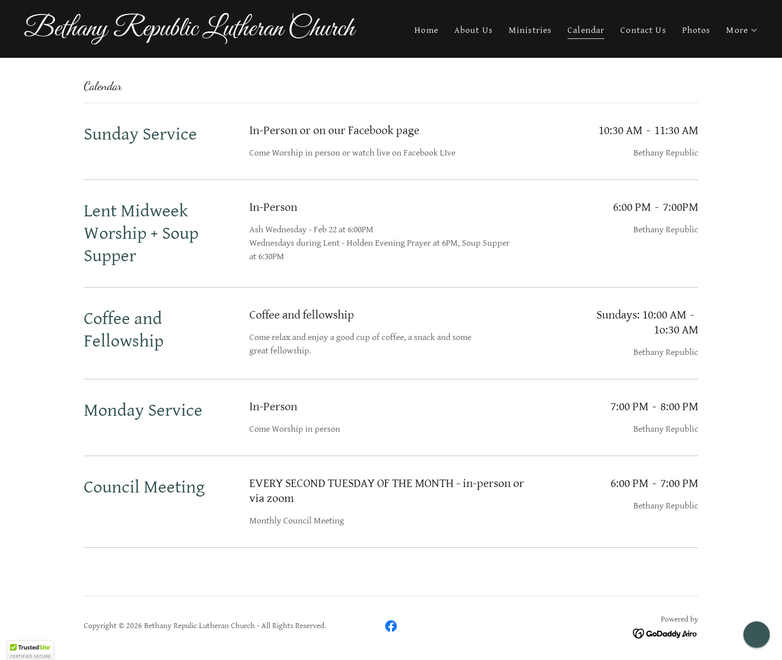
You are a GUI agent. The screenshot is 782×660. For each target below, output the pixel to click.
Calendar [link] (586, 30)
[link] (203, 32)
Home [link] (426, 30)
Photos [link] (696, 30)
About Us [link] (473, 30)
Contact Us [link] (643, 30)
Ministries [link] (530, 30)
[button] (742, 30)
